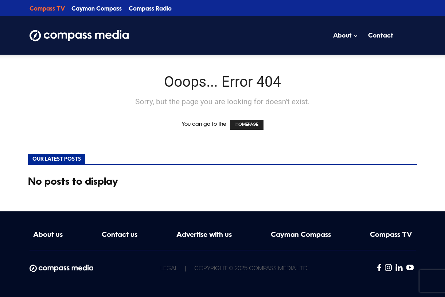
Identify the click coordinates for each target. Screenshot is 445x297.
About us (48, 235)
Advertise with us (204, 235)
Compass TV (47, 9)
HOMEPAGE (246, 125)
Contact (380, 36)
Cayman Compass (96, 9)
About (345, 36)
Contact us (119, 235)
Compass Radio (150, 9)
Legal (169, 268)
